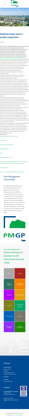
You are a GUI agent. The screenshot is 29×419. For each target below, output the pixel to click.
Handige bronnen (4, 167)
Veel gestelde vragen (9, 372)
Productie (20, 316)
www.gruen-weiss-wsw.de (6, 157)
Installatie (9, 305)
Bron (1, 153)
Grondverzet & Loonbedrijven (20, 284)
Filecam (6, 376)
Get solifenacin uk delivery (6, 144)
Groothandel (9, 294)
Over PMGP (7, 367)
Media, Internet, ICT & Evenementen (19, 305)
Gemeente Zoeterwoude (10, 374)
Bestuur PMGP (7, 369)
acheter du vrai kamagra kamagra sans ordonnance (12, 171)
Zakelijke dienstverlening (20, 327)
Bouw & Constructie (9, 284)
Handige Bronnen (4, 148)
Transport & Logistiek (9, 327)
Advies (9, 273)
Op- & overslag (9, 316)
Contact (6, 379)
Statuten (6, 370)
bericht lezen (3, 140)
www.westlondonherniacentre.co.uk (9, 136)
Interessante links (8, 381)
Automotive (20, 273)
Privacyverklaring (19, 415)
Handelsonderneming (20, 294)
